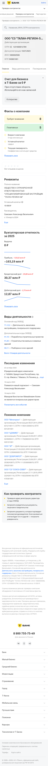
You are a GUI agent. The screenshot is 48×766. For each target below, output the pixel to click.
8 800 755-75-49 (24, 633)
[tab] (5, 68)
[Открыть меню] (3, 2)
